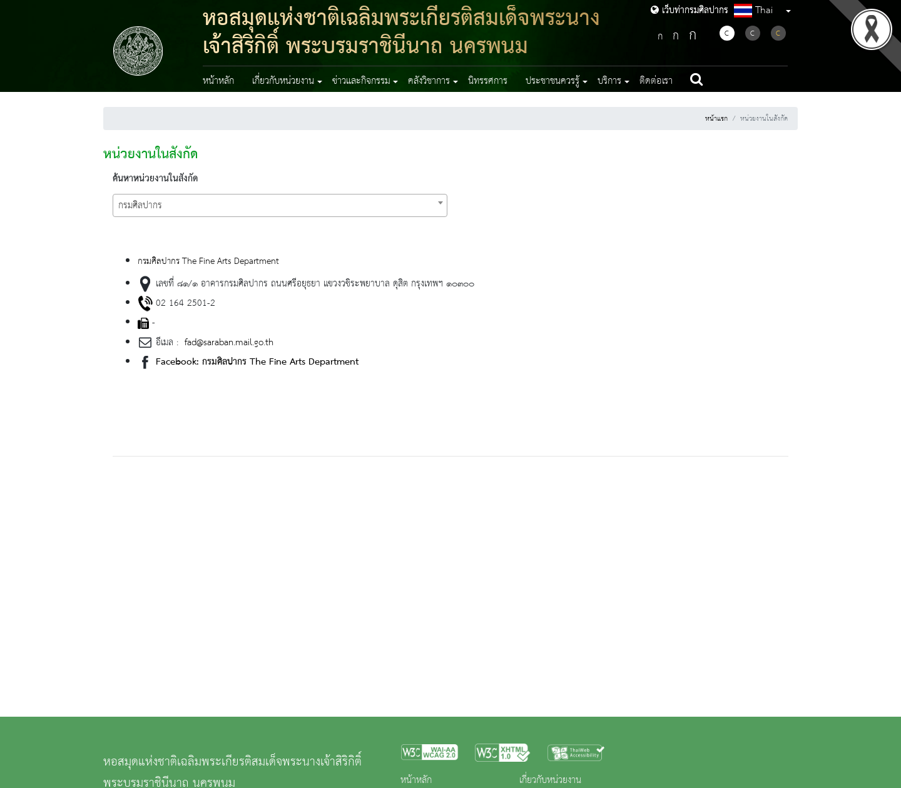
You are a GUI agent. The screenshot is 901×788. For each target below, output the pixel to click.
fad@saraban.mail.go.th (227, 342)
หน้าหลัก (218, 81)
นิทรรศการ (487, 81)
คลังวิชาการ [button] (429, 81)
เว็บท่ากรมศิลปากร (689, 10)
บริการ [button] (609, 81)
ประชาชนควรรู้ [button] (552, 81)
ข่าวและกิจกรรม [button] (361, 81)
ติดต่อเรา (656, 81)
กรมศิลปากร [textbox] (140, 206)
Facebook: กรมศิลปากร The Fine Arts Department (257, 362)
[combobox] (280, 205)
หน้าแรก (716, 119)
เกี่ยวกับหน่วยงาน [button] (283, 81)
